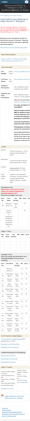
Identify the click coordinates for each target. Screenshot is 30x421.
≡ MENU (4, 2)
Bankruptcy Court (8, 15)
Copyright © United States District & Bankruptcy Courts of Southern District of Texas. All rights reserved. (13, 414)
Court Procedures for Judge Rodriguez (11, 339)
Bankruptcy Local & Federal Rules (10, 344)
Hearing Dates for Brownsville (9, 359)
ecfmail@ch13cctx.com (7, 388)
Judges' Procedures (17, 15)
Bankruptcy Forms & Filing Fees (9, 347)
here (18, 100)
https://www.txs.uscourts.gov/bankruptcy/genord (14, 47)
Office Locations (6, 410)
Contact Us (5, 408)
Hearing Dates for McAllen (8, 355)
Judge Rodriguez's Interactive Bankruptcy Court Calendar (14, 397)
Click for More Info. (22, 382)
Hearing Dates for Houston (8, 362)
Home (1, 15)
